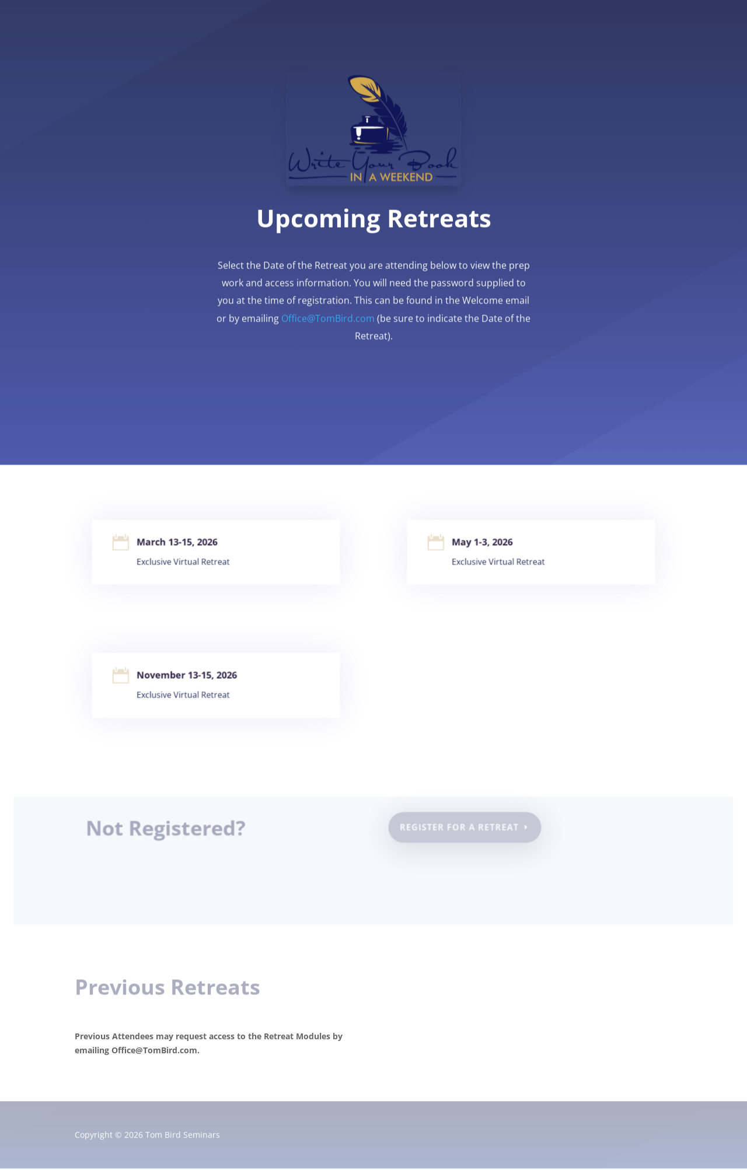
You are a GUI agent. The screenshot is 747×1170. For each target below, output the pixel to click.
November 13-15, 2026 (188, 677)
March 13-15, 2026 (179, 544)
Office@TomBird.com (328, 315)
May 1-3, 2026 (485, 544)
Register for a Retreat (459, 828)
